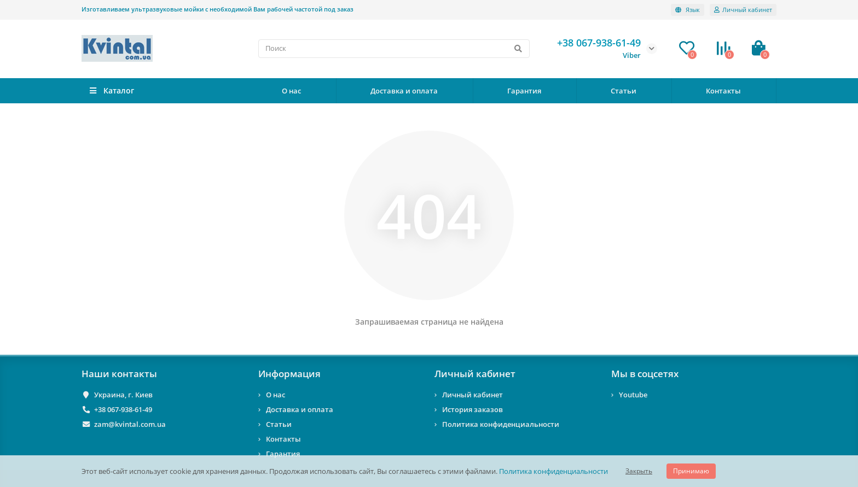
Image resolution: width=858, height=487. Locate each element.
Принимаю (691, 471)
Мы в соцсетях (645, 373)
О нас (291, 91)
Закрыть (638, 471)
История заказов (472, 409)
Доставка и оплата (404, 91)
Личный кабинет (474, 373)
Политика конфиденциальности (553, 471)
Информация (289, 373)
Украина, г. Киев (123, 395)
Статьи (623, 91)
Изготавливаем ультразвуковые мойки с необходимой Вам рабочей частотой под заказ (217, 9)
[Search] (394, 48)
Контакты (723, 91)
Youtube (633, 395)
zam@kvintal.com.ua (130, 424)
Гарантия (524, 91)
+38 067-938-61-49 (123, 409)
